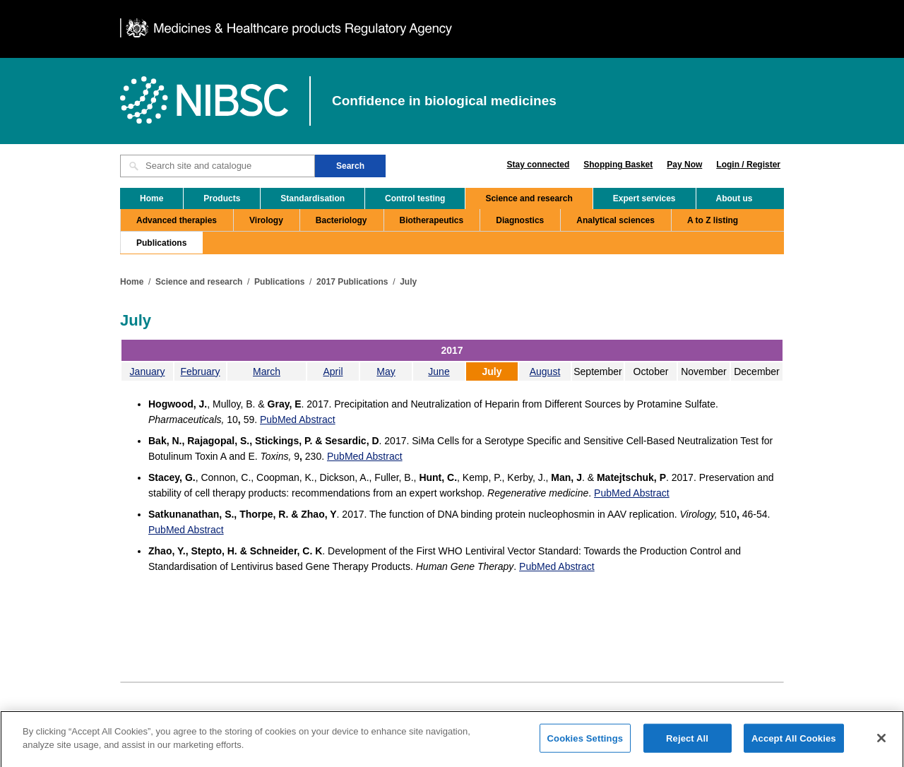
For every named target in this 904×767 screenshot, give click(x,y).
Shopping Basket (618, 165)
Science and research (528, 198)
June (438, 371)
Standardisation (312, 198)
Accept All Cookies (793, 744)
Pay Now (684, 165)
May (385, 371)
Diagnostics (520, 220)
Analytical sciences (615, 220)
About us (734, 198)
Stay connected (538, 165)
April (333, 371)
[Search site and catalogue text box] (217, 166)
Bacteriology (341, 220)
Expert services (644, 198)
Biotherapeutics (432, 220)
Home (151, 198)
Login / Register (748, 165)
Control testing (415, 198)
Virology (266, 220)
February (200, 371)
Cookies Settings (585, 744)
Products (221, 198)
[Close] (881, 743)
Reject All (687, 744)
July (408, 282)
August (545, 371)
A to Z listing (712, 220)
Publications (161, 243)
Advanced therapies (176, 220)
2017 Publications (352, 282)
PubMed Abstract (297, 419)
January (147, 371)
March (266, 371)
